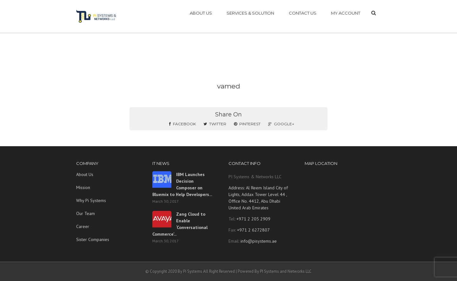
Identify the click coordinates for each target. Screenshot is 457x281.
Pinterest (247, 123)
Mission (83, 187)
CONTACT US (302, 13)
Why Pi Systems (91, 200)
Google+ (281, 123)
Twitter (214, 123)
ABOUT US (201, 13)
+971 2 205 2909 (252, 219)
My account (345, 13)
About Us (84, 174)
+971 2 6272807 (253, 230)
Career (82, 226)
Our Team (85, 213)
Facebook (182, 123)
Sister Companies (92, 239)
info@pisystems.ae (259, 241)
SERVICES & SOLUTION (250, 13)
